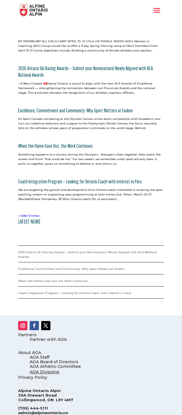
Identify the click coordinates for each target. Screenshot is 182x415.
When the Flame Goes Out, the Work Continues (55, 146)
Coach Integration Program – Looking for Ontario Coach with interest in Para (80, 181)
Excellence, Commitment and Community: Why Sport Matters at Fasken (75, 110)
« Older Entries (28, 216)
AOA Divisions (44, 371)
